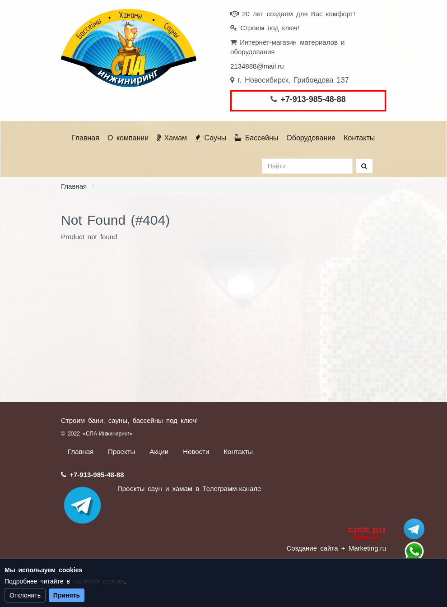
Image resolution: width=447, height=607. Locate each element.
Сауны (210, 138)
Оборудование (310, 138)
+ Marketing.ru (363, 548)
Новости (196, 451)
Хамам (172, 138)
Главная (85, 138)
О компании (128, 138)
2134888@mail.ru (257, 66)
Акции (158, 451)
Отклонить (25, 595)
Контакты (359, 138)
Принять (66, 595)
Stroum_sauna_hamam (414, 529)
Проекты (121, 451)
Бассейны (256, 138)
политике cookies (99, 581)
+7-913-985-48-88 (313, 99)
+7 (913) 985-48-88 (414, 551)
